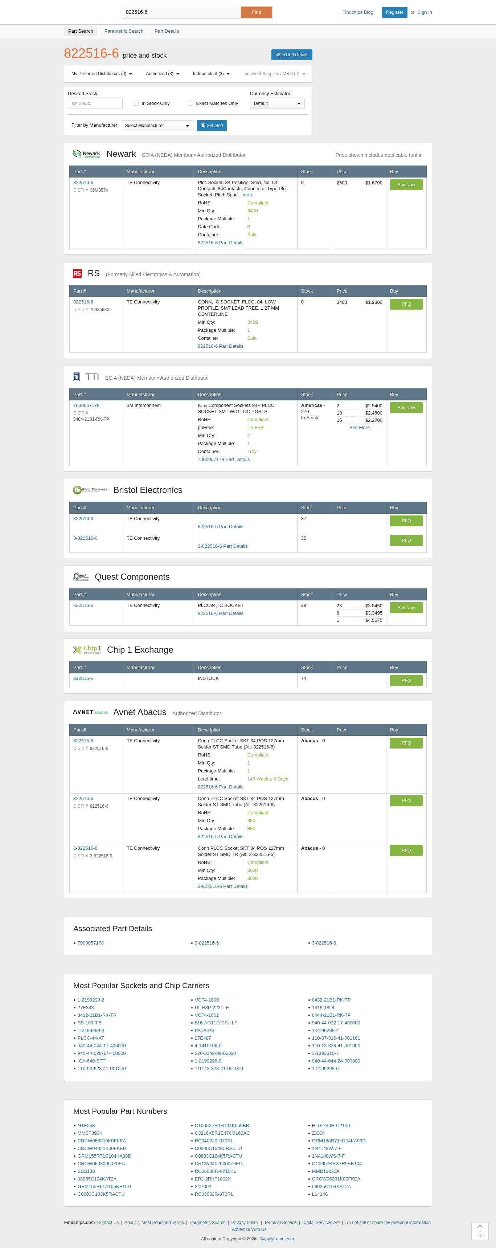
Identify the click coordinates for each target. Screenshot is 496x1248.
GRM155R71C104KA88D (104, 1156)
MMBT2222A (326, 1171)
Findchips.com (87, 12)
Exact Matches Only (213, 103)
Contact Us (108, 1222)
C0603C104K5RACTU (218, 1156)
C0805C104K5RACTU (218, 1148)
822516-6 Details (291, 54)
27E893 (86, 1007)
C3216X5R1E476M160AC (222, 1133)
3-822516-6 (85, 538)
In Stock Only (152, 103)
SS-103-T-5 (90, 1022)
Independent (213, 74)
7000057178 (86, 405)
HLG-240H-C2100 (331, 1125)
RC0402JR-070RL (214, 1140)
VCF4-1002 (207, 1015)
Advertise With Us (249, 1229)
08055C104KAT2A (97, 1179)
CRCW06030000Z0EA (101, 1163)
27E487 (203, 1038)
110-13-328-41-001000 (336, 1045)
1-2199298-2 (91, 1000)
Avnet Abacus (147, 712)
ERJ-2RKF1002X (213, 1179)
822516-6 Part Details (220, 242)
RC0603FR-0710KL (215, 1171)
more (248, 194)
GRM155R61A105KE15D (104, 1186)
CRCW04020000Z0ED (219, 1163)
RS (137, 273)
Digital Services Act (321, 1222)
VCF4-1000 (207, 1000)
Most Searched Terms (163, 1222)
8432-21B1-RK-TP (331, 1000)
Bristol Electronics (131, 490)
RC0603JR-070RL (214, 1194)
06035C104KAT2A (331, 1186)
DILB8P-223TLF (212, 1007)
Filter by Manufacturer (94, 125)
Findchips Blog (358, 12)
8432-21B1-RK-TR (97, 1015)
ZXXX (318, 1133)
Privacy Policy (245, 1222)
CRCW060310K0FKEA (102, 1140)
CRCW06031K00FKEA (336, 1179)
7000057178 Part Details (224, 459)
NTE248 (86, 1125)
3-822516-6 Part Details (222, 546)
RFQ (406, 304)
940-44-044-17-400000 (102, 1045)
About (130, 1222)
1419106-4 (323, 1007)
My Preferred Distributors (103, 74)
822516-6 (83, 182)
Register (394, 12)
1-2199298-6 (325, 1068)
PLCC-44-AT (91, 1038)
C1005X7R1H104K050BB (222, 1125)
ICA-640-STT (92, 1061)
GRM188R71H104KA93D (339, 1140)
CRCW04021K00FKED (102, 1148)
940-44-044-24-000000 (336, 1061)
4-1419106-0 (208, 1045)
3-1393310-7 (325, 1053)
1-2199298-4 (325, 1030)
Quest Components (125, 577)
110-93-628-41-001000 (102, 1068)
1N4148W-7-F (326, 1148)
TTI (141, 377)
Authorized (164, 74)
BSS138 (86, 1171)
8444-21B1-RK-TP (331, 1015)
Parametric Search (207, 1222)
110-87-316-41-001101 (336, 1038)
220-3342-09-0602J (215, 1053)
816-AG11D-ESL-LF (216, 1022)
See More (359, 427)
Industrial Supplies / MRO (275, 74)
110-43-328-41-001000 (219, 1068)
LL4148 (320, 1194)
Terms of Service (280, 1222)
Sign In (425, 12)
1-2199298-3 (91, 1030)
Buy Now (406, 184)
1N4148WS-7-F (328, 1156)
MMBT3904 (90, 1133)
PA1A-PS (204, 1030)
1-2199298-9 (208, 1061)
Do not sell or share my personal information (388, 1222)
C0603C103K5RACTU (101, 1194)
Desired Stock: (95, 100)
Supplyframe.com (277, 1238)
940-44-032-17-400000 (336, 1022)
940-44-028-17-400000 (102, 1053)
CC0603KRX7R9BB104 (337, 1163)
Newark (159, 154)
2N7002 (203, 1186)
